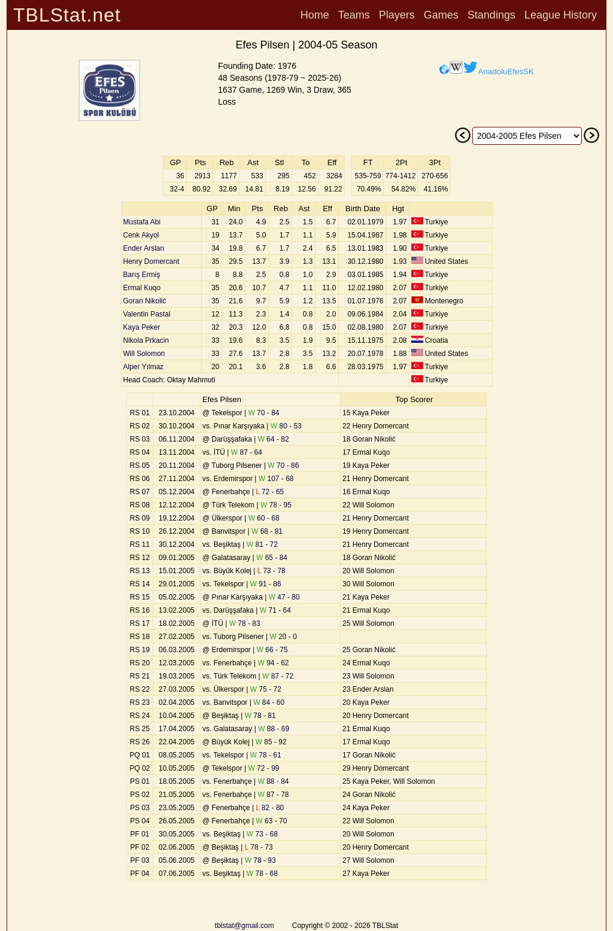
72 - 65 (270, 492)
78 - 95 (276, 505)
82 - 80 (270, 808)
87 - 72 (277, 676)
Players (397, 15)
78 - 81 (260, 715)
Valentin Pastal (147, 314)
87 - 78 (273, 794)
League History (560, 15)
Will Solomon (144, 353)
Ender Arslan (144, 248)
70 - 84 (263, 413)
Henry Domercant (151, 261)
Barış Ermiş (141, 274)
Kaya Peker (141, 327)
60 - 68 (264, 518)
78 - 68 (262, 873)
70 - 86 (283, 465)
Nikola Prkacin (146, 340)
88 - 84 (273, 781)
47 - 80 (284, 597)
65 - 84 (271, 557)
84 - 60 (268, 702)
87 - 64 (246, 452)
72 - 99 (263, 768)
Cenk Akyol (141, 235)
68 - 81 (267, 531)
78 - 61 (265, 755)
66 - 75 (272, 650)
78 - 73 (259, 847)
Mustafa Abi (142, 222)
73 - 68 (262, 834)
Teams (354, 15)
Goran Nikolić (144, 301)
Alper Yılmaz (143, 367)
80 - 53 (286, 426)
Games (441, 15)
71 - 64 (275, 610)
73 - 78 (271, 571)
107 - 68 (276, 478)
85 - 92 (271, 742)
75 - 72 (265, 689)
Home (315, 15)
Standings (491, 15)
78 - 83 (244, 623)
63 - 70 (271, 821)
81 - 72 (262, 544)
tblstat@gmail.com (244, 925)
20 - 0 (283, 636)
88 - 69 (273, 729)
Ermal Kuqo (142, 288)
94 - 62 (273, 663)
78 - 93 (260, 860)
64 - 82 (273, 439)
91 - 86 (265, 584)
